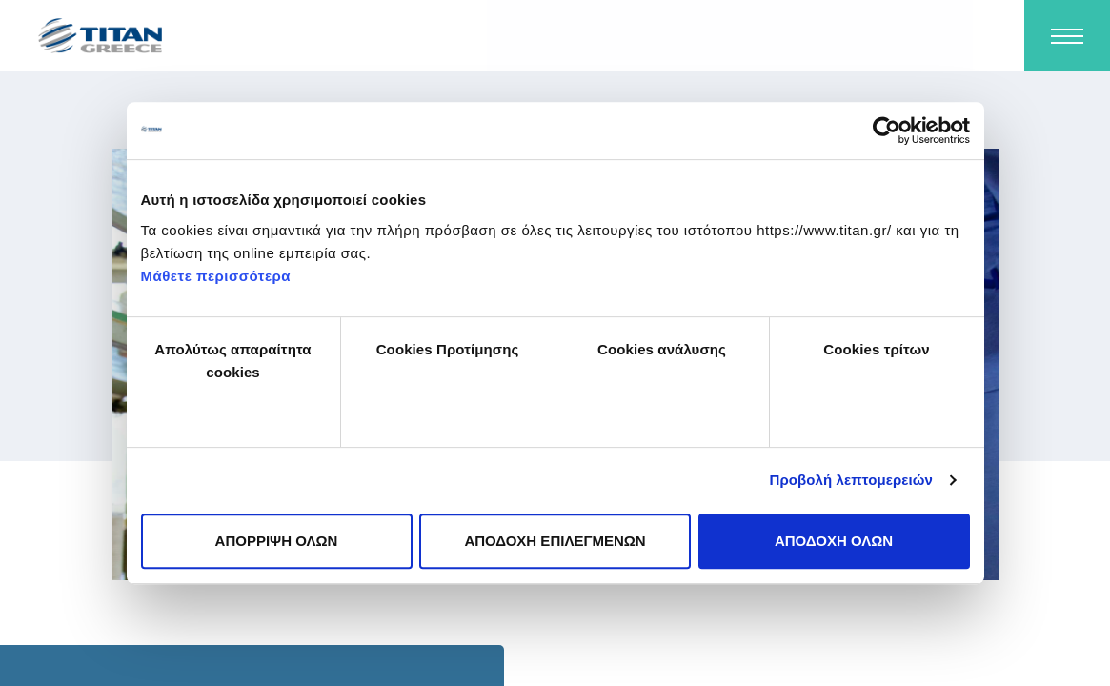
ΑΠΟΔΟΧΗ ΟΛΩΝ (834, 541)
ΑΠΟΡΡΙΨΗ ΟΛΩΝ (276, 541)
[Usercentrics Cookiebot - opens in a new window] (886, 130)
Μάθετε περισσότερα (216, 276)
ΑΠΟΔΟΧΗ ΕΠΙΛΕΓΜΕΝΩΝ (554, 541)
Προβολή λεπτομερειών (852, 480)
